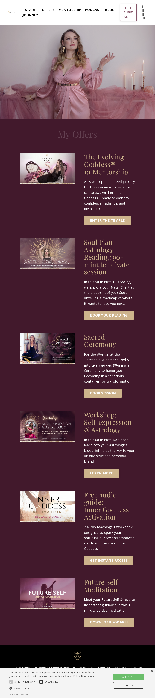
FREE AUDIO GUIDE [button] (128, 12)
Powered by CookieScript (20, 694)
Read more (88, 676)
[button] (53, 688)
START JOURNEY (30, 12)
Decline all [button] (128, 685)
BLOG (109, 9)
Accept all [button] (128, 677)
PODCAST (93, 9)
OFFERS (48, 9)
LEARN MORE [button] (101, 473)
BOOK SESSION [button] (103, 393)
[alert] (77, 683)
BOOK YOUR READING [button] (109, 315)
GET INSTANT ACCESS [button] (108, 560)
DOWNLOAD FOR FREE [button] (109, 622)
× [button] (151, 671)
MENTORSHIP (69, 9)
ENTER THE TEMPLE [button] (107, 220)
